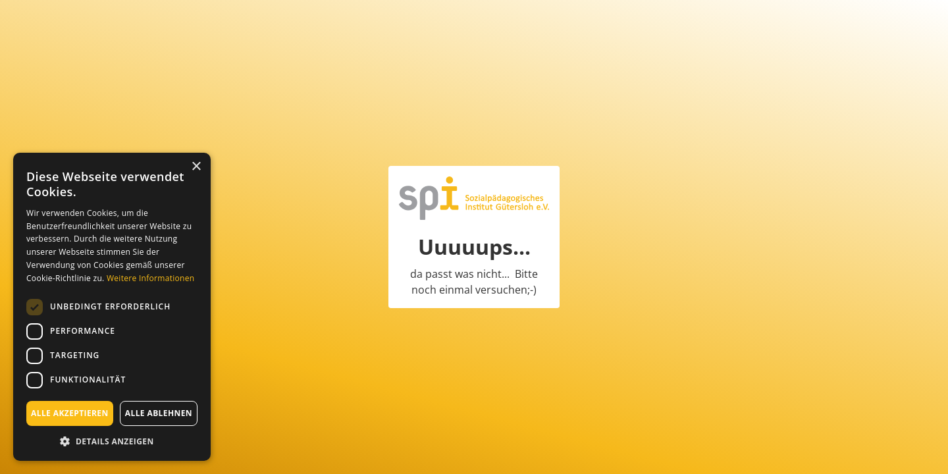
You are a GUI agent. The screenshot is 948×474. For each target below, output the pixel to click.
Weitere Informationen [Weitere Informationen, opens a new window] (151, 278)
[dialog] (112, 307)
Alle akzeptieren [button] (70, 413)
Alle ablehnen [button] (158, 413)
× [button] (196, 167)
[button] (112, 441)
